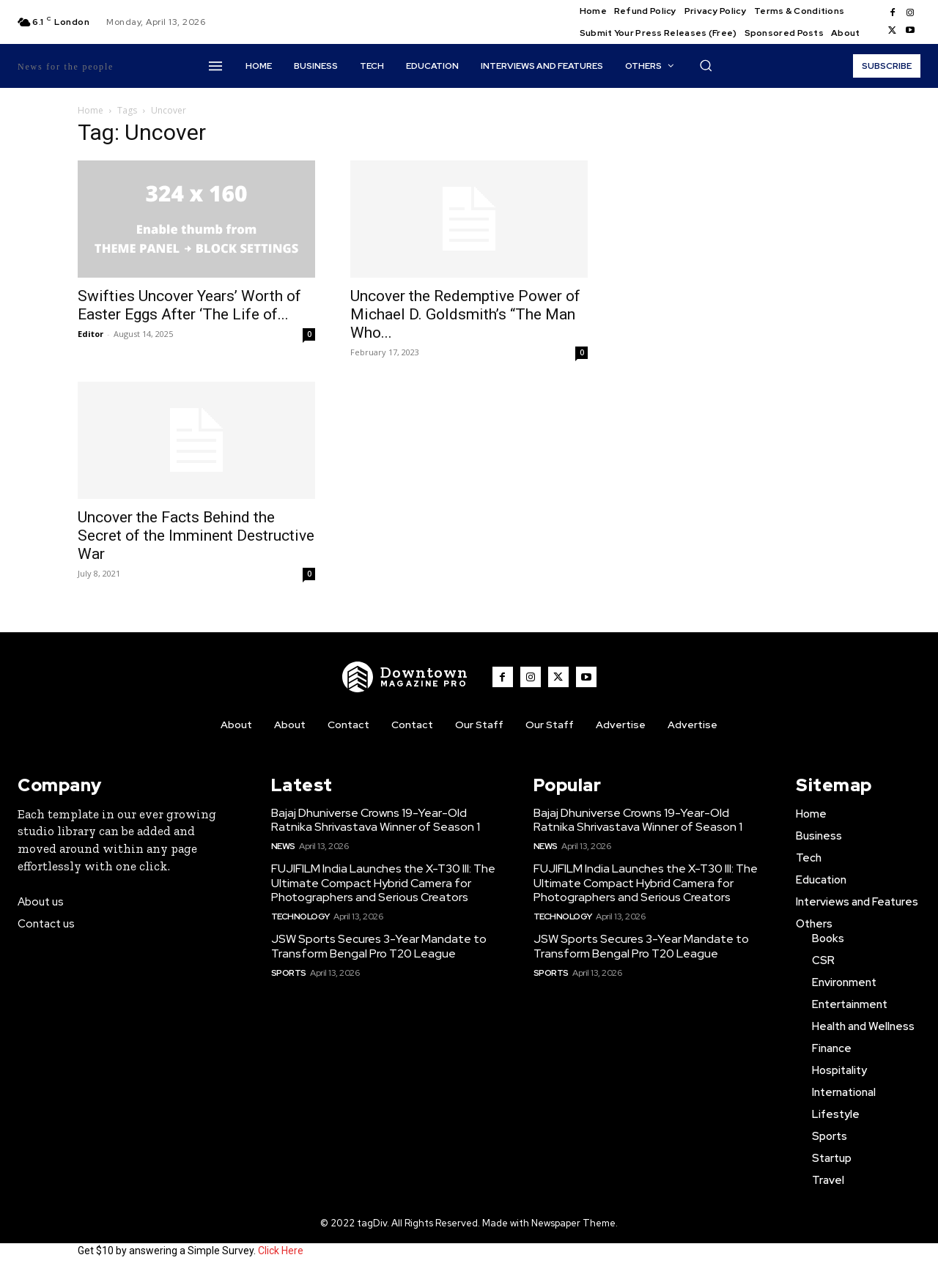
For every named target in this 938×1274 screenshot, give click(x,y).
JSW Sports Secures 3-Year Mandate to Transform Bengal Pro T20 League (379, 945)
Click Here (280, 1250)
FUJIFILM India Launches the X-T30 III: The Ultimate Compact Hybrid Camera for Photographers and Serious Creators (383, 882)
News (283, 846)
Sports (288, 973)
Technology (300, 916)
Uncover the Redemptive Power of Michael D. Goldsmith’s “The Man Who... (465, 314)
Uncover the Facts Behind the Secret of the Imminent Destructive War (196, 535)
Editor (90, 333)
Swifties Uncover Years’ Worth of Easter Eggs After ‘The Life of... (189, 305)
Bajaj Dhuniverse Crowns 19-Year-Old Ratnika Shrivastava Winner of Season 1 (375, 819)
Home (90, 110)
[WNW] (405, 677)
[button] (705, 65)
